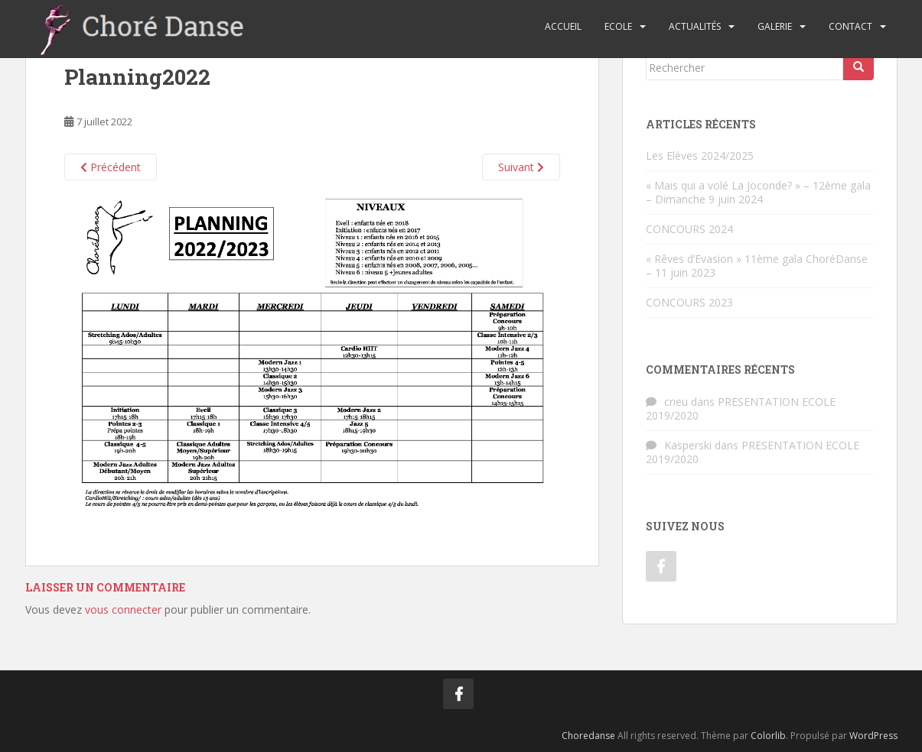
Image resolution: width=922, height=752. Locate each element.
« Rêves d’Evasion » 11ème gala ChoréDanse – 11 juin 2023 (757, 265)
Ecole (618, 26)
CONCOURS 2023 (689, 302)
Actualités (695, 26)
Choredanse (588, 735)
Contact (850, 26)
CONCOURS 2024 (689, 229)
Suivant (521, 167)
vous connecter (123, 609)
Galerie (774, 26)
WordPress (873, 735)
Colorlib (768, 735)
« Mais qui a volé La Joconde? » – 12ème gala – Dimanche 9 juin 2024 (758, 192)
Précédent (110, 167)
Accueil (563, 26)
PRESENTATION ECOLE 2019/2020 (741, 408)
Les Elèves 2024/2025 (700, 155)
